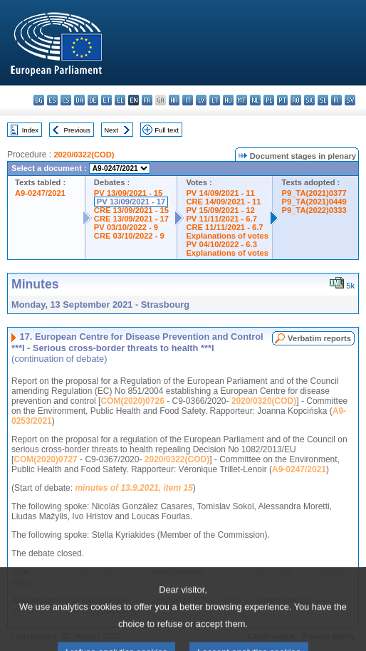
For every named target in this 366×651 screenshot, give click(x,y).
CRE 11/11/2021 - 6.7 (224, 227)
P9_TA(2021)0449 (313, 201)
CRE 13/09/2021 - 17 (131, 218)
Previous (77, 130)
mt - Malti (241, 100)
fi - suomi (336, 100)
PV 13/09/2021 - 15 (128, 193)
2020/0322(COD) (83, 154)
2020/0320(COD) (263, 401)
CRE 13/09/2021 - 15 (131, 210)
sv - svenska (350, 100)
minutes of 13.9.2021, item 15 (133, 488)
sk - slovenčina (309, 100)
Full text (167, 130)
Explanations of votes (227, 235)
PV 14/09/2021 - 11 (220, 193)
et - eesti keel (106, 100)
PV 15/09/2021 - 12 (220, 210)
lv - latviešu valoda (201, 100)
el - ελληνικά (120, 100)
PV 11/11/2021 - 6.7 (221, 218)
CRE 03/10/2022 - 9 (129, 235)
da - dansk (79, 100)
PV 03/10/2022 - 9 (126, 227)
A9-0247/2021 (40, 193)
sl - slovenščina (323, 100)
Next (111, 130)
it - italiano (187, 100)
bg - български (38, 100)
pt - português (282, 100)
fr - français (147, 100)
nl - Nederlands (255, 100)
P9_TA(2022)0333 (313, 210)
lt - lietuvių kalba (214, 100)
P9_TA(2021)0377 (313, 193)
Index (30, 130)
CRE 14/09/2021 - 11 (223, 201)
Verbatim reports (319, 338)
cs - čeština (66, 100)
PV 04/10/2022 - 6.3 (221, 244)
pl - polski (268, 100)
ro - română (296, 100)
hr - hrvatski (174, 100)
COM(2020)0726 (132, 401)
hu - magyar (228, 100)
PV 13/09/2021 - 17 (131, 201)
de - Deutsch (93, 100)
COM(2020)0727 (45, 459)
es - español (52, 100)
